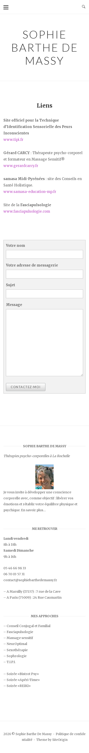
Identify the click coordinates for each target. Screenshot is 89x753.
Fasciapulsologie (20, 632)
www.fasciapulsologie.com (26, 211)
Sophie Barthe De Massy (44, 47)
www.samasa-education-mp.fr (29, 191)
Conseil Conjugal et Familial (28, 626)
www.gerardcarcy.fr (20, 166)
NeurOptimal (17, 644)
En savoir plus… (33, 510)
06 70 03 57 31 (14, 574)
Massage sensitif (20, 638)
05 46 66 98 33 (14, 568)
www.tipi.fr (13, 139)
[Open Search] (84, 7)
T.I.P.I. (11, 662)
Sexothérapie (17, 650)
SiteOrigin (60, 740)
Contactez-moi (26, 387)
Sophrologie (16, 656)
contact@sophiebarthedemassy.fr (30, 580)
